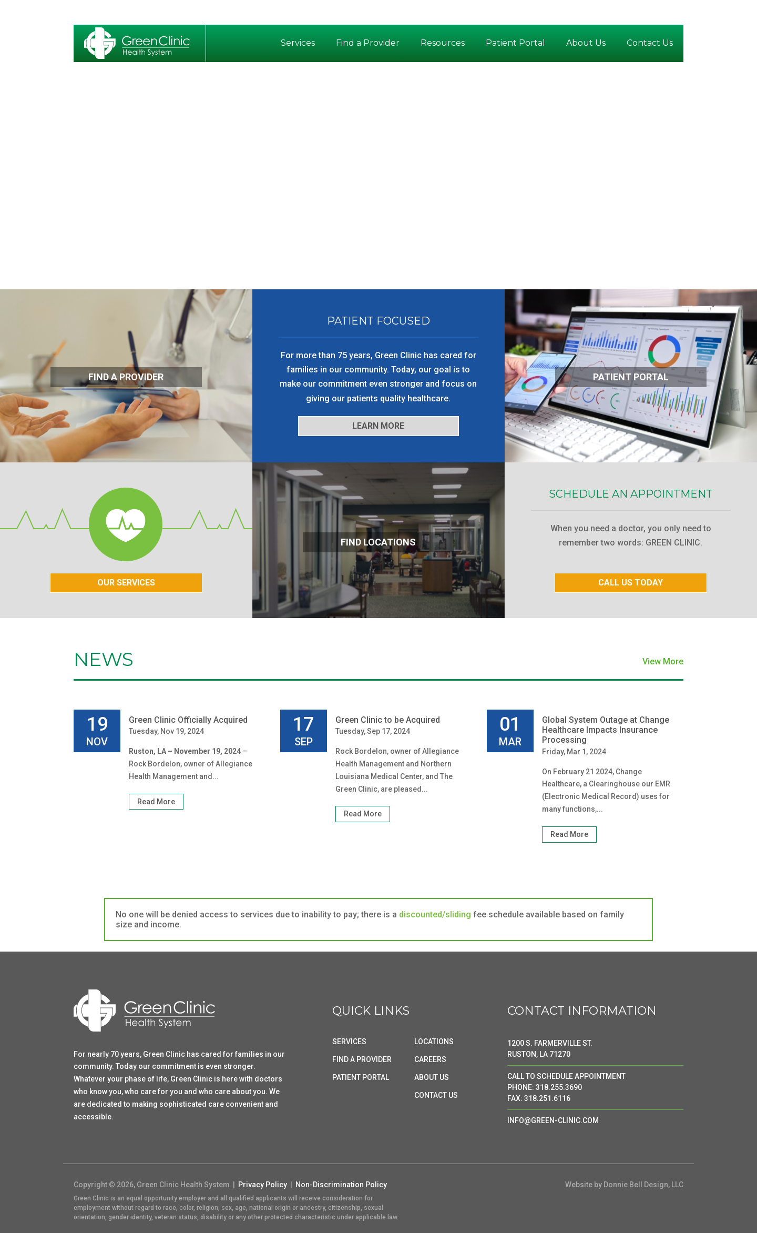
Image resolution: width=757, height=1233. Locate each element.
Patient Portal (515, 43)
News (629, 14)
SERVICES (349, 1041)
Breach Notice (498, 14)
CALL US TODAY (630, 583)
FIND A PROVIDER (362, 1059)
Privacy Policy (262, 1184)
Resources (443, 43)
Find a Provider (368, 43)
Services (298, 43)
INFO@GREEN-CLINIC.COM (553, 1120)
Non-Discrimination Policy (341, 1184)
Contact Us (650, 43)
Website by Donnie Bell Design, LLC (624, 1184)
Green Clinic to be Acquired (387, 720)
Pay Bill (548, 14)
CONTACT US (436, 1095)
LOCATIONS (434, 1041)
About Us (586, 43)
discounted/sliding (435, 914)
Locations (590, 14)
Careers (664, 14)
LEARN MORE (378, 426)
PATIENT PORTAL (360, 1077)
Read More (156, 801)
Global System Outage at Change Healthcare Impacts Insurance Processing (605, 730)
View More (662, 662)
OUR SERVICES (126, 583)
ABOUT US (431, 1077)
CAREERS (430, 1059)
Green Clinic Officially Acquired (188, 720)
